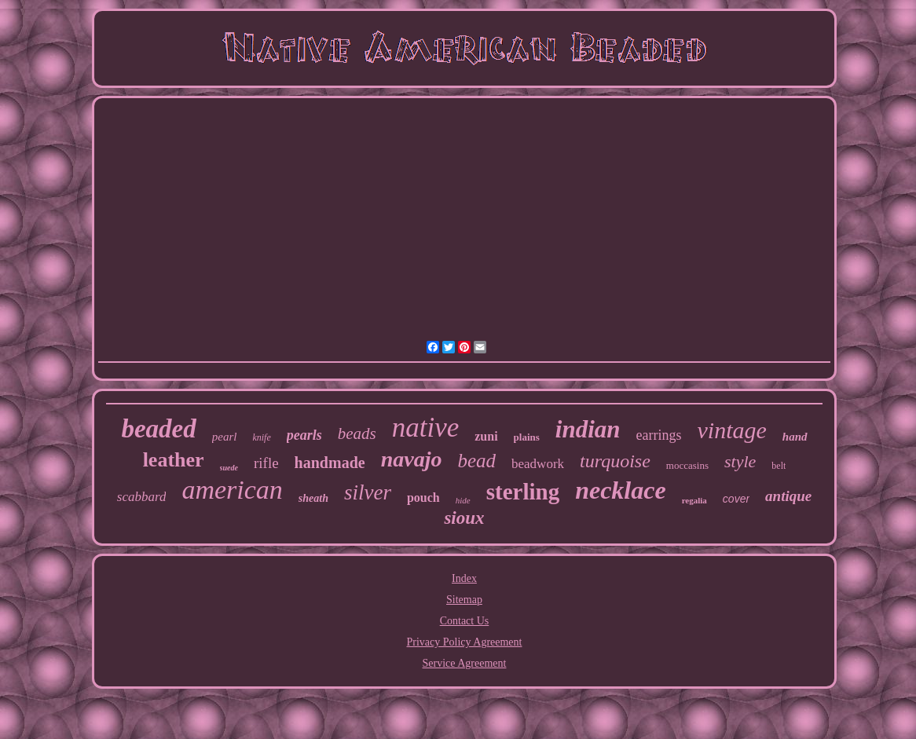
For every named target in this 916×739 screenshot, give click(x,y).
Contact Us (464, 621)
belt (778, 465)
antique (788, 496)
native (426, 427)
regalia (694, 500)
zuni (485, 436)
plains (527, 437)
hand (795, 436)
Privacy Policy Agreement (464, 642)
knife (261, 437)
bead (476, 460)
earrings (659, 435)
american (231, 489)
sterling (522, 491)
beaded (158, 429)
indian (588, 429)
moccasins (687, 465)
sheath (313, 498)
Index (464, 578)
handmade (330, 462)
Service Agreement (465, 663)
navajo (411, 459)
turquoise (615, 461)
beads (357, 433)
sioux (464, 518)
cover (736, 498)
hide (463, 500)
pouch (423, 497)
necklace (620, 490)
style (740, 461)
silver (367, 492)
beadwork (537, 463)
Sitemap (464, 599)
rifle (266, 463)
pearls (304, 435)
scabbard (142, 496)
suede (229, 467)
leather (173, 459)
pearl (224, 436)
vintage (732, 430)
